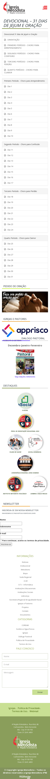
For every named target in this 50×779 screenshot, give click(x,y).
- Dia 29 (8, 265)
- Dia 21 (8, 213)
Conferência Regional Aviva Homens (25, 473)
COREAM (25, 625)
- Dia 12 (8, 155)
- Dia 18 (8, 196)
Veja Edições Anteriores (25, 376)
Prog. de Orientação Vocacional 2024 (25, 431)
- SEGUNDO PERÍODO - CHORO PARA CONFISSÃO (21, 54)
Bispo (25, 573)
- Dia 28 (8, 260)
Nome (3, 519)
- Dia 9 (8, 130)
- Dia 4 (8, 103)
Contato (25, 611)
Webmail (34, 711)
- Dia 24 (8, 229)
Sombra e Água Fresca (38, 494)
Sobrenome (5, 526)
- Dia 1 (8, 86)
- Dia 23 (8, 224)
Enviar (40, 692)
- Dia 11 (8, 150)
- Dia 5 (8, 108)
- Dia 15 (8, 172)
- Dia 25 (8, 243)
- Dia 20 (8, 207)
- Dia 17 (8, 183)
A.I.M (25, 581)
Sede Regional (25, 577)
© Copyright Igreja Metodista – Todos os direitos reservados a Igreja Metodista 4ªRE (25, 771)
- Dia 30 (8, 271)
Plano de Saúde (15, 452)
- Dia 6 (8, 114)
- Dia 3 (8, 97)
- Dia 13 (8, 161)
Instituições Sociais (25, 592)
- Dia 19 (8, 202)
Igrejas (25, 633)
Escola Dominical (34, 452)
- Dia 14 (8, 166)
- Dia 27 (8, 254)
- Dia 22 (8, 218)
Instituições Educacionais (25, 588)
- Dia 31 (8, 276)
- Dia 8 (8, 125)
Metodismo (25, 569)
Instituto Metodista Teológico (14, 494)
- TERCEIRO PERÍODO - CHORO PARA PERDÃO (21, 63)
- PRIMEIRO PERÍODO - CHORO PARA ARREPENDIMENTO (21, 46)
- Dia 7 (8, 119)
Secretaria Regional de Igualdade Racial (25, 599)
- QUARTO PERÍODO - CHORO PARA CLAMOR (21, 71)
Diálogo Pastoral (25, 636)
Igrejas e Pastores (25, 603)
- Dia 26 (8, 249)
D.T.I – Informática (26, 584)
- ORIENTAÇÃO (11, 39)
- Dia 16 (8, 177)
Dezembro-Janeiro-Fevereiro (25, 345)
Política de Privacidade (25, 640)
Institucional (25, 566)
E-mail (3, 533)
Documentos (25, 615)
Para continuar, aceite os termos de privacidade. (24, 540)
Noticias (25, 562)
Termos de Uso (25, 644)
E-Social (25, 410)
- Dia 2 (8, 92)
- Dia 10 (8, 136)
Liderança (25, 596)
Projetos (25, 607)
